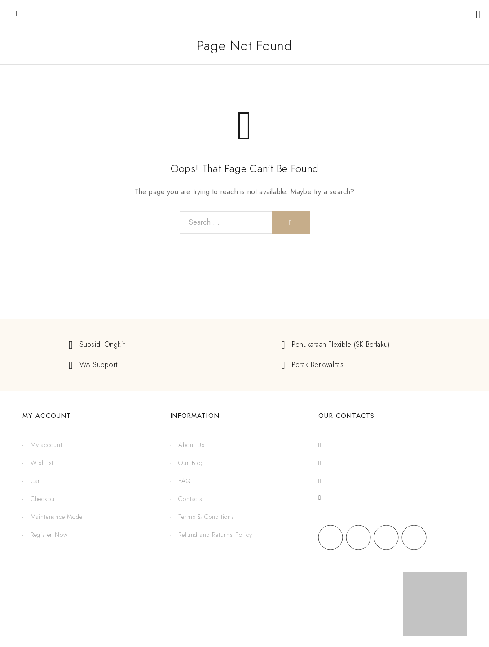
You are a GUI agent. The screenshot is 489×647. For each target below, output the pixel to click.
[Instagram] (358, 537)
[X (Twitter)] (386, 537)
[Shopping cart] (478, 14)
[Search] (291, 222)
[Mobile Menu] (17, 13)
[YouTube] (414, 537)
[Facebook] (330, 537)
